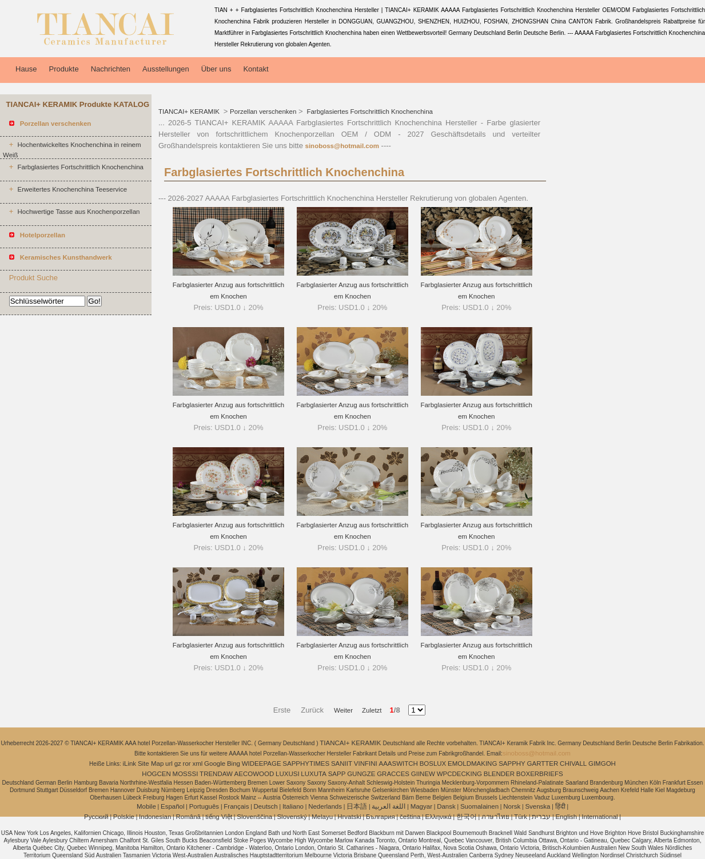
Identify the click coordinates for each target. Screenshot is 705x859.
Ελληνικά (438, 816)
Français (236, 806)
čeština (410, 816)
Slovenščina (254, 816)
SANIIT (341, 763)
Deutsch (266, 806)
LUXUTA (313, 773)
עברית (541, 816)
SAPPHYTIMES (305, 763)
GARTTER (543, 763)
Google (214, 763)
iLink (129, 763)
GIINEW (423, 773)
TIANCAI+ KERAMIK (189, 111)
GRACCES (393, 773)
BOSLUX (433, 763)
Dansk (446, 806)
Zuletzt (368, 710)
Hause (26, 69)
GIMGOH (602, 763)
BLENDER (499, 773)
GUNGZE (361, 773)
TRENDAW (216, 773)
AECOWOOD (254, 773)
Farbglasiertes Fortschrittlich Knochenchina (80, 167)
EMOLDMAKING (472, 763)
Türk (520, 816)
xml (197, 763)
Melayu (322, 816)
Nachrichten (110, 69)
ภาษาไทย (495, 816)
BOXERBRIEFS (539, 773)
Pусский (96, 816)
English (566, 816)
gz (177, 763)
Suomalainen (479, 806)
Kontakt (255, 69)
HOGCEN (156, 773)
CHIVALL (573, 763)
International (599, 816)
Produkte (64, 69)
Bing (233, 763)
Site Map (151, 763)
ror (187, 763)
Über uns (216, 69)
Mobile (146, 806)
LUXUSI (288, 773)
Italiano (293, 806)
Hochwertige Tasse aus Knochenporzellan (78, 211)
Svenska (537, 806)
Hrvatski (349, 816)
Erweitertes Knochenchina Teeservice (72, 189)
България (380, 816)
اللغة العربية (388, 806)
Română (188, 816)
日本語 (356, 806)
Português (204, 806)
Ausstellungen (165, 69)
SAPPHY (512, 763)
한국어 (466, 816)
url (169, 763)
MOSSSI (185, 773)
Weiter (343, 710)
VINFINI (365, 763)
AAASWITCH (398, 763)
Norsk (511, 806)
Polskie (123, 816)
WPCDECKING (459, 773)
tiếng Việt (218, 816)
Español (173, 806)
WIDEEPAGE (261, 763)
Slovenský (291, 816)
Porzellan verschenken (263, 111)
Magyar (421, 806)
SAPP (337, 773)
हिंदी (560, 806)
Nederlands (325, 806)
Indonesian (155, 816)
